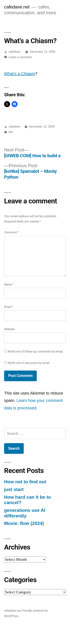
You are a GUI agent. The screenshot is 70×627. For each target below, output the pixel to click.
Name (9, 284)
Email (8, 307)
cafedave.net (16, 6)
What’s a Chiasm (19, 73)
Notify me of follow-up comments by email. (35, 351)
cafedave (14, 51)
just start (14, 489)
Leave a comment (20, 57)
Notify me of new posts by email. (29, 363)
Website (9, 329)
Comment (11, 232)
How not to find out (25, 481)
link (11, 132)
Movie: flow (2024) (24, 523)
